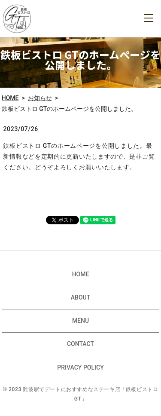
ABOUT (80, 297)
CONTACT (80, 343)
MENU (80, 320)
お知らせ (40, 98)
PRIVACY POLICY (80, 367)
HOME (10, 98)
